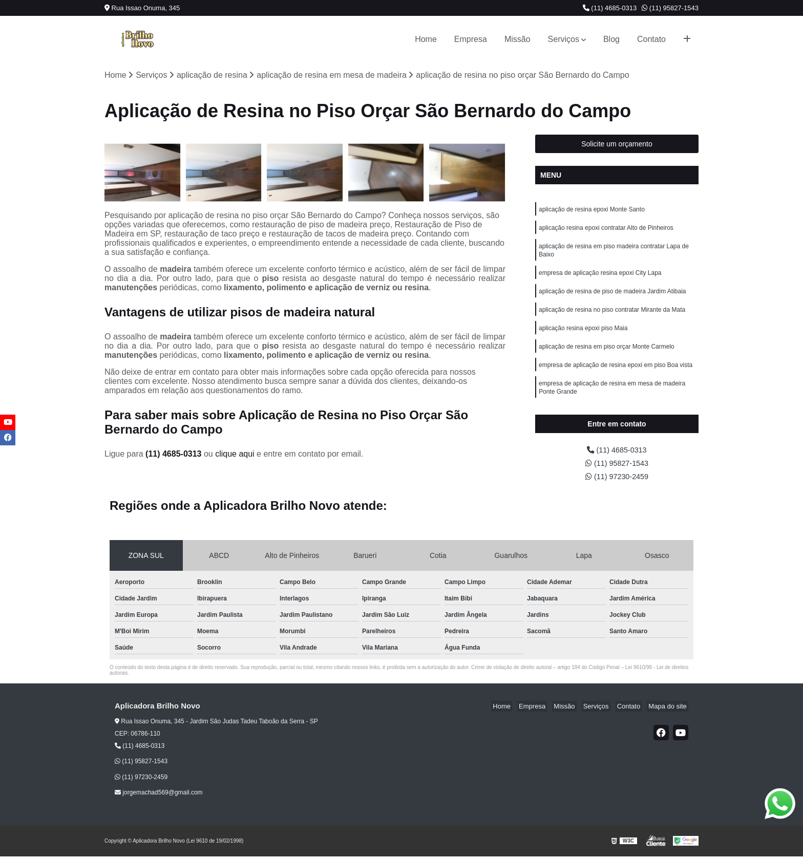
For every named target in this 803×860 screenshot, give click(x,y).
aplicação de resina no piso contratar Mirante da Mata (612, 317)
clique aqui (235, 454)
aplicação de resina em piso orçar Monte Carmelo (606, 356)
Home (426, 39)
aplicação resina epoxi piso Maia (583, 336)
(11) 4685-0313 (610, 8)
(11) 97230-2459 (617, 480)
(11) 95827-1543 (670, 8)
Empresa (470, 39)
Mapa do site (669, 710)
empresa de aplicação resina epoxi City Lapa (600, 278)
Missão (517, 39)
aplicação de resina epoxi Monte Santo (592, 210)
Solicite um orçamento (616, 145)
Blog (611, 39)
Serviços (563, 39)
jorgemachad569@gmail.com (159, 796)
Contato (651, 39)
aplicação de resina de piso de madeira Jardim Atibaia (612, 298)
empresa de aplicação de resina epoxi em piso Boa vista (615, 375)
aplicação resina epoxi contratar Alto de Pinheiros (606, 230)
